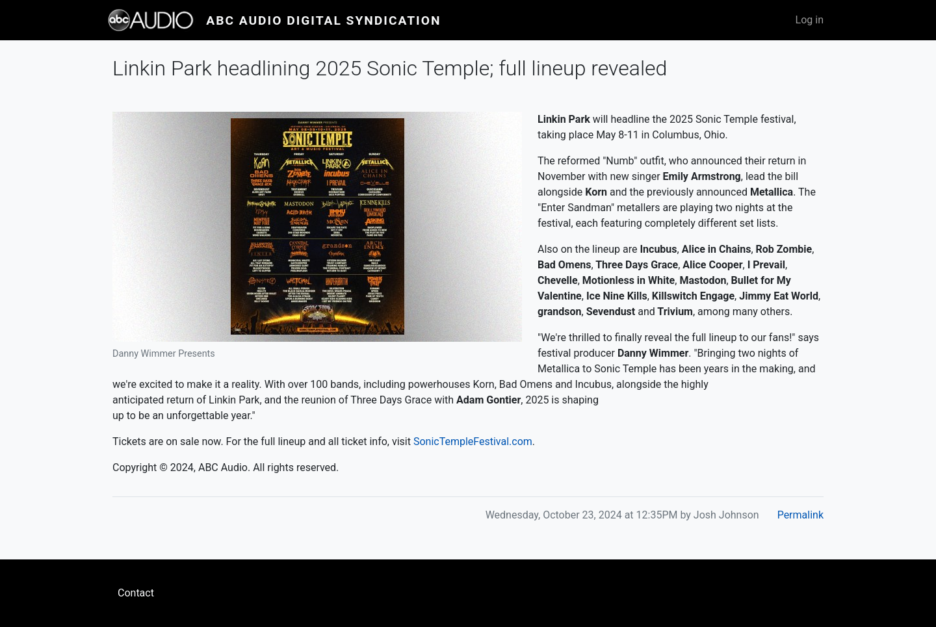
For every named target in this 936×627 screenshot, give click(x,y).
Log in (810, 20)
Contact (136, 593)
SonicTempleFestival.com (472, 441)
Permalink (800, 515)
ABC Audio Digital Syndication (323, 20)
